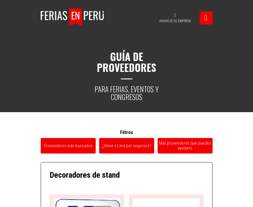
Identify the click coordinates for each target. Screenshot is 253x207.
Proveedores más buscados (68, 145)
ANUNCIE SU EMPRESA (175, 18)
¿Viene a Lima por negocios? (126, 145)
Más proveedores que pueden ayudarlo (185, 146)
